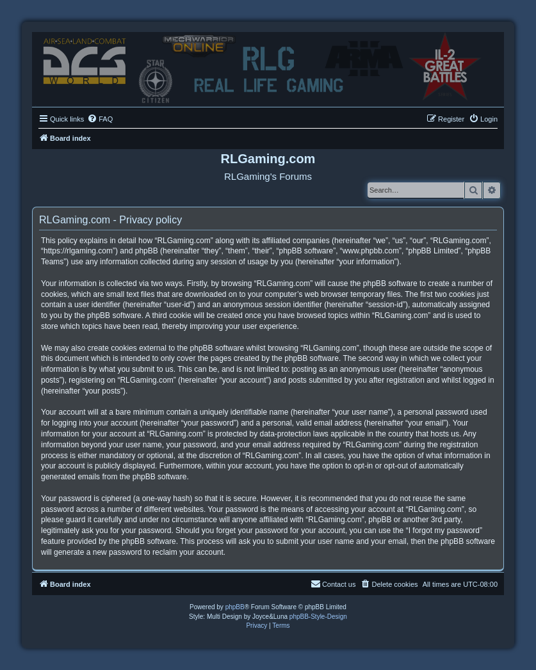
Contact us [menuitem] (333, 583)
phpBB (235, 606)
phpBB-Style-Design (318, 616)
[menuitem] (100, 119)
